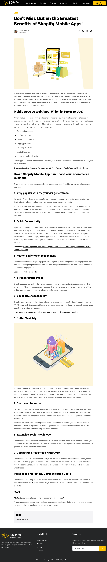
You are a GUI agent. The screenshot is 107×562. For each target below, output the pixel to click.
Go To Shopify (99, 3)
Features (53, 3)
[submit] (102, 548)
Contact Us (86, 3)
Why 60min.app (31, 3)
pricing (39, 547)
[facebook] (79, 31)
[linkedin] (83, 31)
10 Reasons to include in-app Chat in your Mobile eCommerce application (52, 312)
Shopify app (23, 209)
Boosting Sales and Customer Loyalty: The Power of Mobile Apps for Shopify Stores (55, 168)
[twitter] (87, 31)
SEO (33, 483)
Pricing (75, 3)
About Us (43, 3)
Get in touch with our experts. (25, 272)
